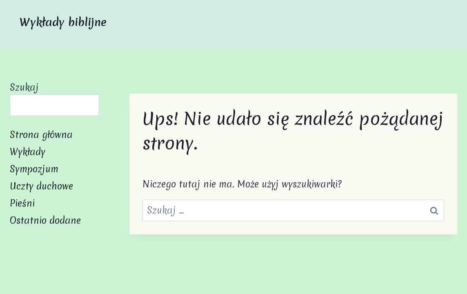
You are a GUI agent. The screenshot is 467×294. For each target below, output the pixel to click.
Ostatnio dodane (45, 220)
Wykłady (27, 152)
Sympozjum (34, 169)
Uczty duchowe (41, 186)
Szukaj (24, 87)
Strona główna (41, 135)
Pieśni (22, 203)
